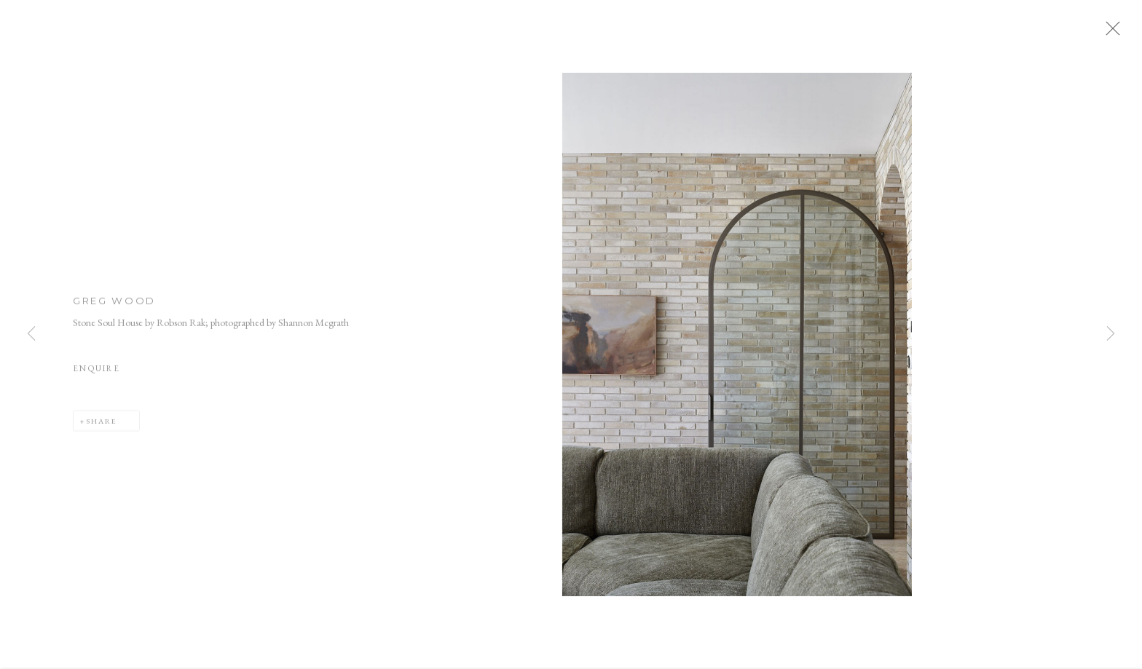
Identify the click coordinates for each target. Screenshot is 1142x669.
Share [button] (101, 425)
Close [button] (1119, 33)
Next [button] (1110, 334)
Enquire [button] (96, 373)
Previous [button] (31, 334)
